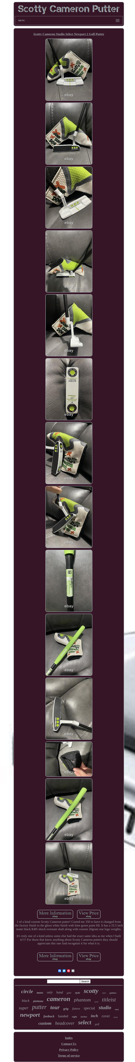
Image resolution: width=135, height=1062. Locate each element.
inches (84, 1016)
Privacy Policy (68, 1049)
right (74, 1016)
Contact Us (68, 1044)
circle (27, 991)
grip (66, 1008)
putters (113, 993)
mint (117, 1009)
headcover (64, 1023)
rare (104, 993)
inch (94, 1016)
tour (55, 1007)
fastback (49, 1016)
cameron (58, 999)
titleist (109, 999)
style (77, 992)
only (50, 992)
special (89, 1008)
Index (69, 1038)
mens (40, 992)
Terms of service (69, 1055)
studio (105, 1007)
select (84, 1022)
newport (30, 1014)
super (23, 1008)
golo (69, 992)
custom (44, 1023)
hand (59, 992)
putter (39, 1007)
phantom (82, 1000)
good (96, 1002)
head (115, 1017)
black (25, 1001)
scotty (91, 990)
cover (106, 1016)
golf (97, 1024)
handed (63, 1016)
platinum (38, 1001)
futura (76, 1008)
